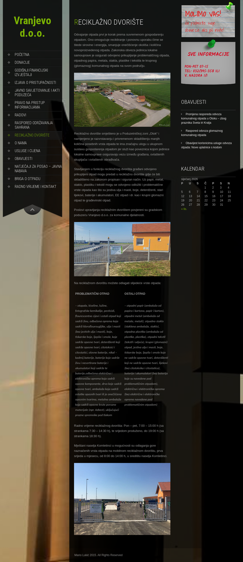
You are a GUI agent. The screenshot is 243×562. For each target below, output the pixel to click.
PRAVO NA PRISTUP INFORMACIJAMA (30, 104)
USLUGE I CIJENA (27, 151)
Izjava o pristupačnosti (35, 82)
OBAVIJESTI (23, 158)
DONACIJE (22, 62)
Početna (22, 54)
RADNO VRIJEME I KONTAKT (35, 186)
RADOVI (20, 115)
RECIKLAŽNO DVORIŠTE (32, 135)
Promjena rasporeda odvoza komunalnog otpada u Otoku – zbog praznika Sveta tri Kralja (203, 118)
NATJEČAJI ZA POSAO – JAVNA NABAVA (38, 168)
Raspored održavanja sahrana (34, 125)
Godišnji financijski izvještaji (31, 72)
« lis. (184, 209)
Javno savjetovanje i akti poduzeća (37, 92)
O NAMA (21, 143)
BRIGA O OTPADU (27, 179)
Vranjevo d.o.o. (32, 26)
